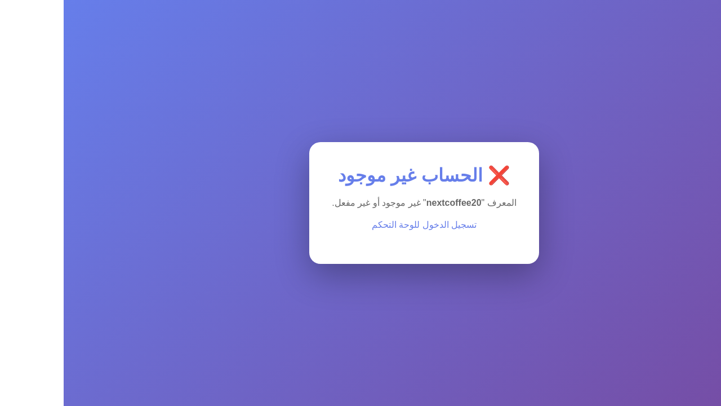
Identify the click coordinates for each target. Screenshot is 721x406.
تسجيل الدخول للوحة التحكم (360, 225)
